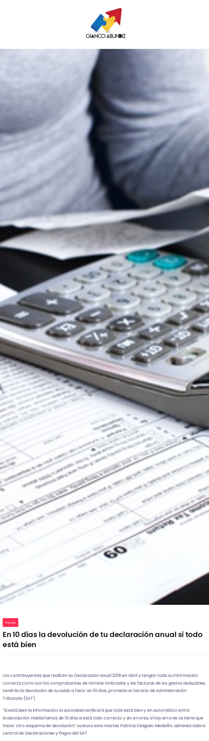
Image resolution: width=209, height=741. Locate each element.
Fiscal (10, 622)
